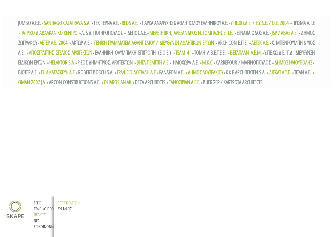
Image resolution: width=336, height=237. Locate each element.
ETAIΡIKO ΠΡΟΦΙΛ (46, 209)
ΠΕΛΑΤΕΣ (40, 215)
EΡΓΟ (37, 203)
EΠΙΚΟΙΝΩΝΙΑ (44, 226)
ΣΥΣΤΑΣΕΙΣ (65, 209)
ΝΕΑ (36, 221)
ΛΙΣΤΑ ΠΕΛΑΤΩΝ (69, 203)
